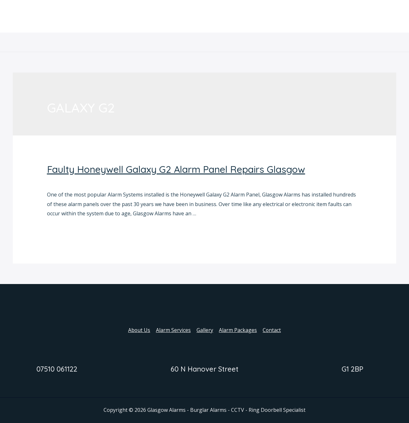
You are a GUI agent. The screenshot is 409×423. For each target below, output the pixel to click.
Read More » (62, 231)
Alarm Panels (62, 181)
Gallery (205, 42)
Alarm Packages (242, 42)
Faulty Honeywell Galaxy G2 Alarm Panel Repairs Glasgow (176, 169)
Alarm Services (168, 42)
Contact (281, 42)
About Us (130, 42)
